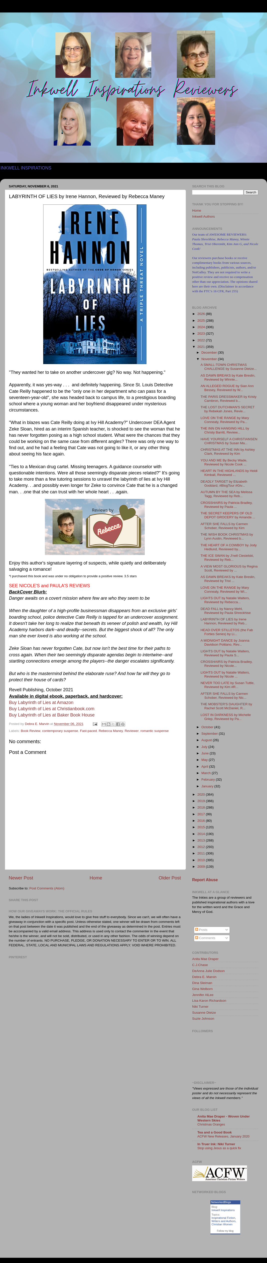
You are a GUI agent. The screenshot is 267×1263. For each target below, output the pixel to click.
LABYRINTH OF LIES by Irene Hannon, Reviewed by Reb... (224, 621)
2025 (201, 320)
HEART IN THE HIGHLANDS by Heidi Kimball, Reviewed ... (229, 473)
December (209, 352)
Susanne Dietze (204, 1012)
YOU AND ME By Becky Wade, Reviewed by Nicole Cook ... (224, 462)
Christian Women (222, 1224)
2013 (201, 840)
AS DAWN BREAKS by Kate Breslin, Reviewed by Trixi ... (228, 579)
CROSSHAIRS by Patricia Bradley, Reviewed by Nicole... (227, 664)
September (210, 733)
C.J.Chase (200, 965)
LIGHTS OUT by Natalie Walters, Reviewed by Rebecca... (225, 600)
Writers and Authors (224, 1221)
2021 (201, 347)
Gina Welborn (202, 989)
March (206, 773)
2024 (201, 327)
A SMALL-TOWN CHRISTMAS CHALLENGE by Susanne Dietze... (229, 367)
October (207, 727)
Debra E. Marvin (204, 977)
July (204, 747)
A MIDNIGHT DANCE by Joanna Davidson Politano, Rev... (225, 642)
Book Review (30, 731)
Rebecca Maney (111, 731)
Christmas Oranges (211, 1124)
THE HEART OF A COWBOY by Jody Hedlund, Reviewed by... (229, 547)
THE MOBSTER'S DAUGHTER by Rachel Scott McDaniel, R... (226, 706)
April (205, 766)
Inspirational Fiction (223, 1217)
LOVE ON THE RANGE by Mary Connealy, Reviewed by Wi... (225, 589)
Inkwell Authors (203, 216)
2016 (201, 821)
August (207, 740)
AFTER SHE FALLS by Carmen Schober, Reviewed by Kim (224, 526)
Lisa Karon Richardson (209, 1000)
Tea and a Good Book (214, 1132)
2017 (201, 814)
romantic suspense (154, 731)
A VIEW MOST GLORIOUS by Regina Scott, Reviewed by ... (229, 568)
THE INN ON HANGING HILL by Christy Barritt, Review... (225, 430)
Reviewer (132, 731)
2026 (201, 314)
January (207, 786)
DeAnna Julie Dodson (208, 971)
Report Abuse (205, 880)
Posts (201, 930)
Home (96, 877)
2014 (201, 834)
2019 (201, 801)
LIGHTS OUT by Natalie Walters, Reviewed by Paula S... (225, 653)
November (209, 359)
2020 (201, 794)
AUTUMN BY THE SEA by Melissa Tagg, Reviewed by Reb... (226, 494)
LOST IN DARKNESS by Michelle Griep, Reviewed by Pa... (226, 717)
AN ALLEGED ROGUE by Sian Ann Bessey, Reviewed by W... (227, 388)
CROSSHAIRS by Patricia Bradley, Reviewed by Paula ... (227, 505)
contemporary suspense (60, 731)
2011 (201, 853)
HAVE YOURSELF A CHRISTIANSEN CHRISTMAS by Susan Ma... (229, 441)
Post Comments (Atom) (46, 888)
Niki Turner (200, 1006)
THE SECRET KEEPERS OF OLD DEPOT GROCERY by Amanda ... (228, 515)
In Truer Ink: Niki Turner (216, 1144)
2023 (201, 333)
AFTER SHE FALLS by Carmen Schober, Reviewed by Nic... (224, 696)
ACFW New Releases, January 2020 (223, 1136)
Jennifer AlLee (203, 995)
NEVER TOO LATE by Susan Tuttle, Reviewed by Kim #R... (228, 685)
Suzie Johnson (203, 1018)
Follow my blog (225, 1231)
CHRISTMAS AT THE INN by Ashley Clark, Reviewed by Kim (228, 451)
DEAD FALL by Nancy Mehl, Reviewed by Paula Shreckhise (226, 611)
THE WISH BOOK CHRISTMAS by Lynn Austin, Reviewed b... (227, 536)
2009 (201, 866)
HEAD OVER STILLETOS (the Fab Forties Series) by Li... (227, 632)
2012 (201, 847)
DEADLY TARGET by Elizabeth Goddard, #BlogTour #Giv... (224, 483)
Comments (205, 938)
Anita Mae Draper (205, 959)
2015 (201, 827)
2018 (201, 807)
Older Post (170, 877)
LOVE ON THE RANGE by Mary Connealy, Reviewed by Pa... (225, 420)
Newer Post (21, 877)
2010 (201, 860)
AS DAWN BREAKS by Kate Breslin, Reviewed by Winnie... (228, 377)
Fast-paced (88, 731)
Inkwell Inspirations (223, 1210)
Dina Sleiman (202, 983)
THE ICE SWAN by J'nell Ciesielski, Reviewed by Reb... (227, 557)
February (208, 779)
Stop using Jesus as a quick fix (219, 1148)
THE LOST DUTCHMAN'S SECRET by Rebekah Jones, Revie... (228, 409)
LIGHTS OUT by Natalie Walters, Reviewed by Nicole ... (225, 674)
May (205, 760)
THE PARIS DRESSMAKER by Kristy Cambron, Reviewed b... (229, 399)
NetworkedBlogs (221, 1202)
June (205, 753)
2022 (201, 340)
